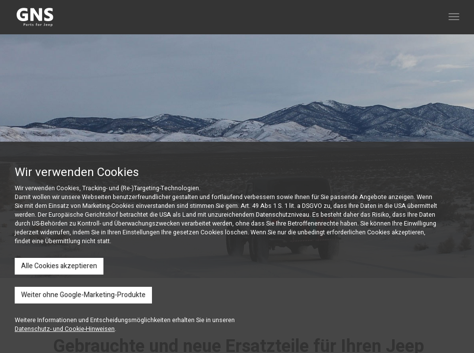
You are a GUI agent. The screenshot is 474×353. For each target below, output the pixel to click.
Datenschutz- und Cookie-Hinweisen (65, 329)
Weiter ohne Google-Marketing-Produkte (83, 295)
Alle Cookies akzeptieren (59, 266)
